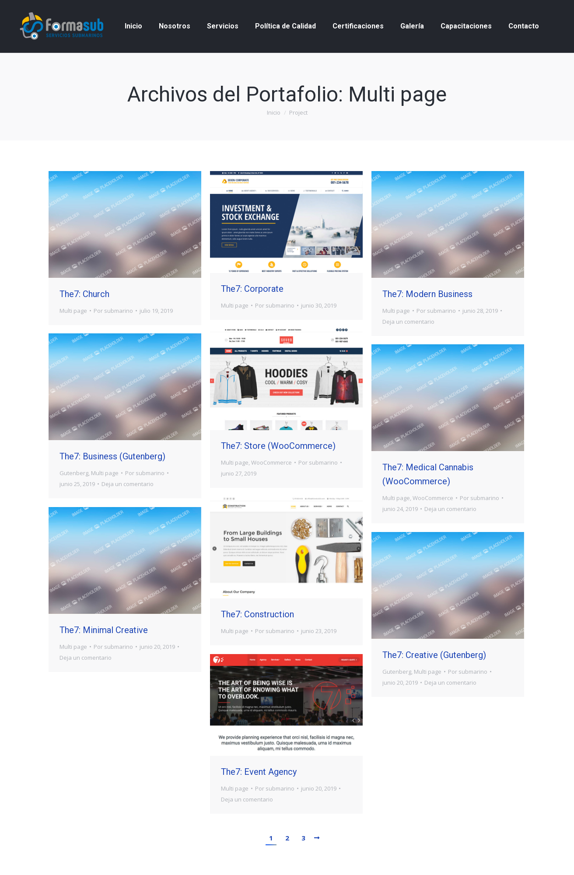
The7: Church (84, 294)
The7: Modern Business (427, 294)
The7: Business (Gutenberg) (112, 456)
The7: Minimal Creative (104, 630)
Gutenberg (74, 473)
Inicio (273, 112)
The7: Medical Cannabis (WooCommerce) (427, 474)
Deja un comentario (408, 322)
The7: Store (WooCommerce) (278, 446)
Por (113, 311)
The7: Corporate (252, 289)
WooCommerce (271, 462)
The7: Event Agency (259, 771)
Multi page (73, 311)
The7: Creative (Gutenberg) (434, 655)
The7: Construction (257, 614)
